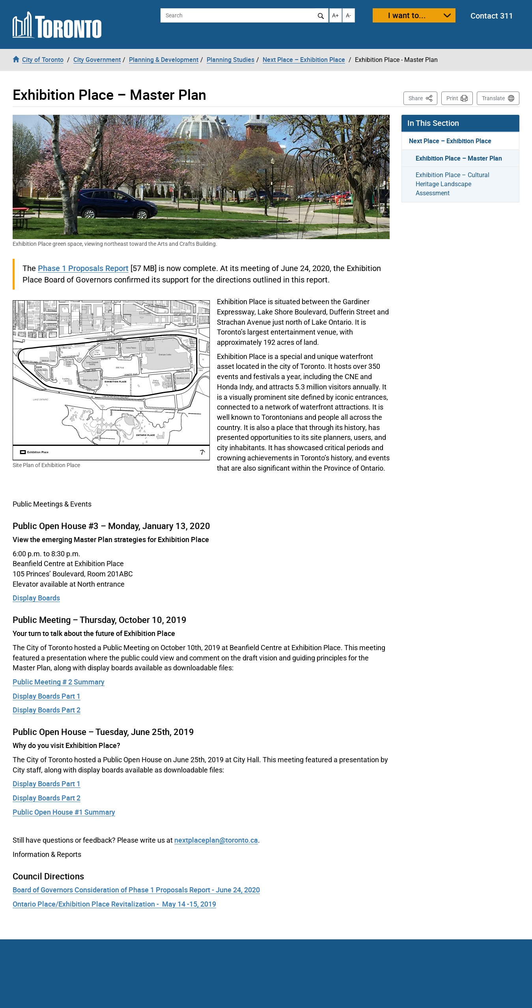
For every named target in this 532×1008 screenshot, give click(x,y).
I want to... (407, 15)
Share (423, 97)
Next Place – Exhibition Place (450, 141)
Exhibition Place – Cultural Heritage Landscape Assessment (452, 184)
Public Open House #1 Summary (64, 812)
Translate (493, 98)
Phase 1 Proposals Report (83, 268)
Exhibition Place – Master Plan (459, 158)
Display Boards (36, 597)
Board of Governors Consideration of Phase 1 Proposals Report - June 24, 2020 (136, 889)
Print (452, 98)
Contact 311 (491, 15)
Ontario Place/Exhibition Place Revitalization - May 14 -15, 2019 (114, 904)
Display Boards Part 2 (46, 709)
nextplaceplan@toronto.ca (216, 840)
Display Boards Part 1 (46, 696)
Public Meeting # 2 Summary (59, 681)
